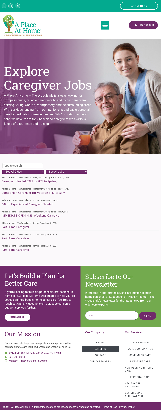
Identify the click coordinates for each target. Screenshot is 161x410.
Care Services (140, 342)
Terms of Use (109, 406)
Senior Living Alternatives (134, 394)
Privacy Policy (127, 406)
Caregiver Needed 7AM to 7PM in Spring (29, 181)
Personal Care (140, 377)
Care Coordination (140, 349)
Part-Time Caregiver (15, 227)
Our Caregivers (100, 361)
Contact (100, 355)
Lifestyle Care (140, 361)
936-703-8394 (17, 357)
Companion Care (140, 355)
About (100, 342)
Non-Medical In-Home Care (139, 369)
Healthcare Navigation (133, 385)
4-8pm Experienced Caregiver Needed (27, 204)
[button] (105, 25)
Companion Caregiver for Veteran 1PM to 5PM (33, 193)
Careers (100, 349)
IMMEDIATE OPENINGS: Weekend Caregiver (31, 215)
